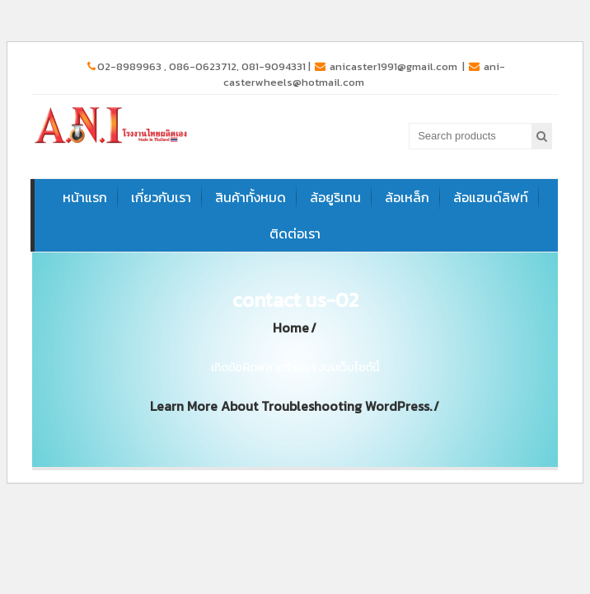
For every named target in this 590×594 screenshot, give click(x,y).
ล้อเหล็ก (407, 197)
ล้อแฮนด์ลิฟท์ (490, 197)
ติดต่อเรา (295, 233)
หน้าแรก (85, 197)
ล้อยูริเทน (335, 197)
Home (291, 327)
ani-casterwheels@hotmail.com (364, 74)
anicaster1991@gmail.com (387, 66)
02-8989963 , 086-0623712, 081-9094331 (196, 66)
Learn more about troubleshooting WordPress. (291, 406)
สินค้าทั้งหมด (250, 197)
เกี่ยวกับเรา (161, 197)
